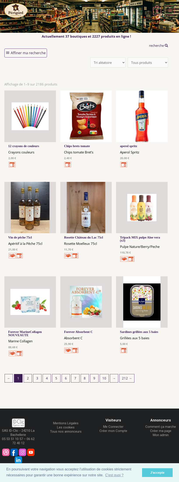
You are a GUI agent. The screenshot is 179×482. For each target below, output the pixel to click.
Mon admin (161, 435)
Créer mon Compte (113, 431)
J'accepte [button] (157, 472)
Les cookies (66, 427)
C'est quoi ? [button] (114, 475)
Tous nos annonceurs (66, 431)
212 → (127, 378)
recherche (158, 45)
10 (104, 378)
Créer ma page (160, 431)
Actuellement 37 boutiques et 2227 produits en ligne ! (86, 36)
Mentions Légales (65, 423)
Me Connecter (113, 427)
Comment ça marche (160, 427)
